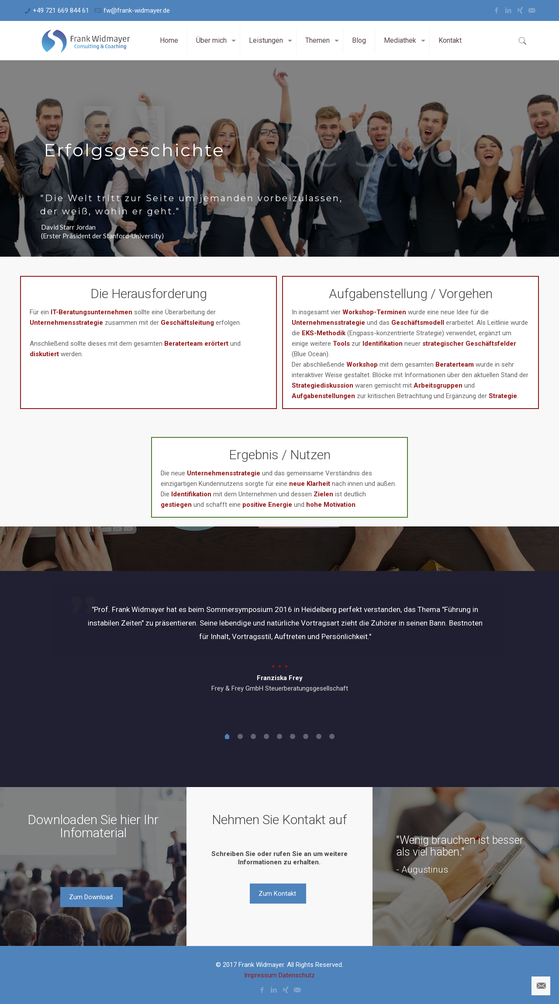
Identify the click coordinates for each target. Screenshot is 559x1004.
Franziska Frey (280, 678)
